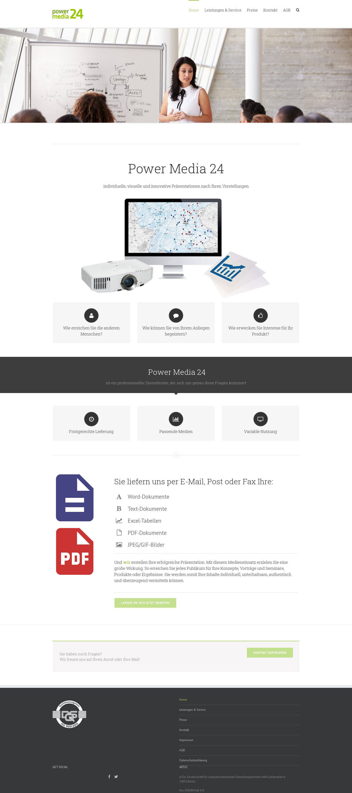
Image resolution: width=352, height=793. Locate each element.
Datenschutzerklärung (193, 766)
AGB (182, 756)
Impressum (186, 746)
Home (183, 706)
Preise (183, 726)
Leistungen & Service (192, 716)
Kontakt (184, 736)
